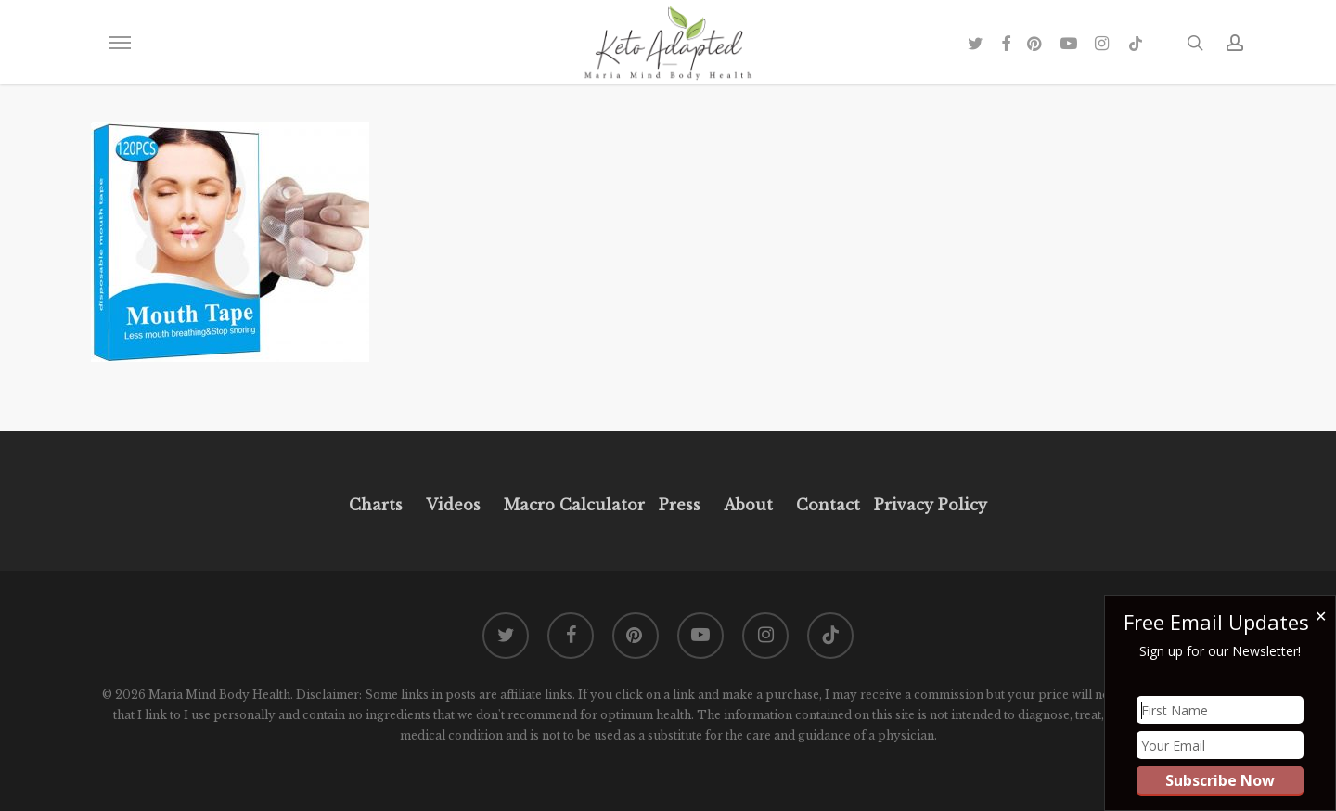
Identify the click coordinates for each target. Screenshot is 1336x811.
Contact (828, 505)
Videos (453, 505)
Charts (376, 505)
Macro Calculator (574, 505)
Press (679, 505)
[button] (120, 42)
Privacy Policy (928, 505)
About (748, 505)
